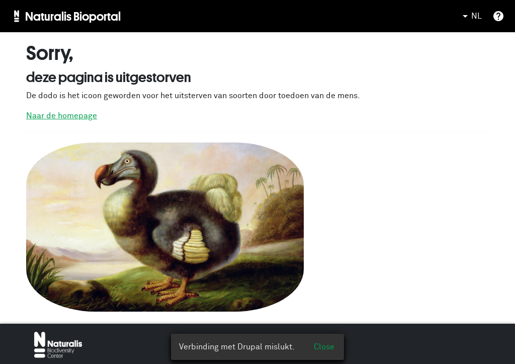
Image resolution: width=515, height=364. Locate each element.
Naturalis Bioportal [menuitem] (73, 16)
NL (470, 16)
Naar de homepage (61, 116)
